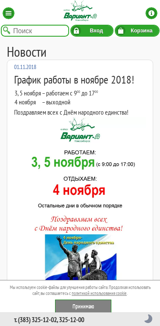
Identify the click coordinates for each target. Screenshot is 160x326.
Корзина (141, 31)
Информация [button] (151, 13)
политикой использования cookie (99, 293)
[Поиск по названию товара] (35, 31)
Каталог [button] (8, 13)
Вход (96, 31)
